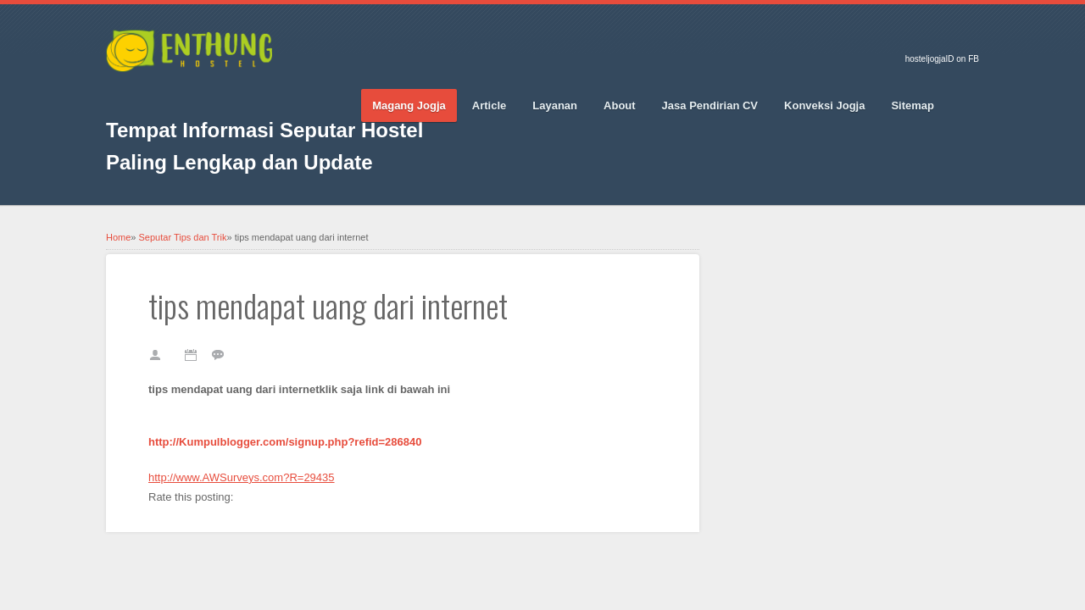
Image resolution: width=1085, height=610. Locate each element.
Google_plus (178, 94)
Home (118, 237)
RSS (267, 94)
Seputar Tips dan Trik (183, 237)
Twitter (148, 94)
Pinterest (207, 94)
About (620, 105)
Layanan (554, 105)
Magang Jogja (409, 105)
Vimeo (237, 94)
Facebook (118, 94)
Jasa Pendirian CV (710, 105)
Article (489, 105)
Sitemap (912, 105)
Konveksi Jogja (824, 105)
